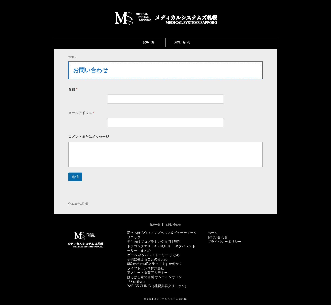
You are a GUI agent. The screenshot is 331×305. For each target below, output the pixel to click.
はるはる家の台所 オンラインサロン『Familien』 (154, 279)
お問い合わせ (182, 42)
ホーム (213, 233)
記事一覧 (148, 42)
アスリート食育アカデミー (147, 272)
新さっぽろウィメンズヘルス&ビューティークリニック (162, 235)
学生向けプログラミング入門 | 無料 (153, 241)
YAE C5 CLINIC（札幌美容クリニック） (157, 286)
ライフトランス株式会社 (145, 268)
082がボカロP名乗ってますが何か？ (154, 264)
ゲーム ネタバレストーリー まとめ (153, 255)
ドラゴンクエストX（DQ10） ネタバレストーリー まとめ (161, 248)
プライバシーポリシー (224, 241)
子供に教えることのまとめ (147, 259)
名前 (72, 89)
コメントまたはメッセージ (88, 136)
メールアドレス (81, 113)
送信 (75, 177)
